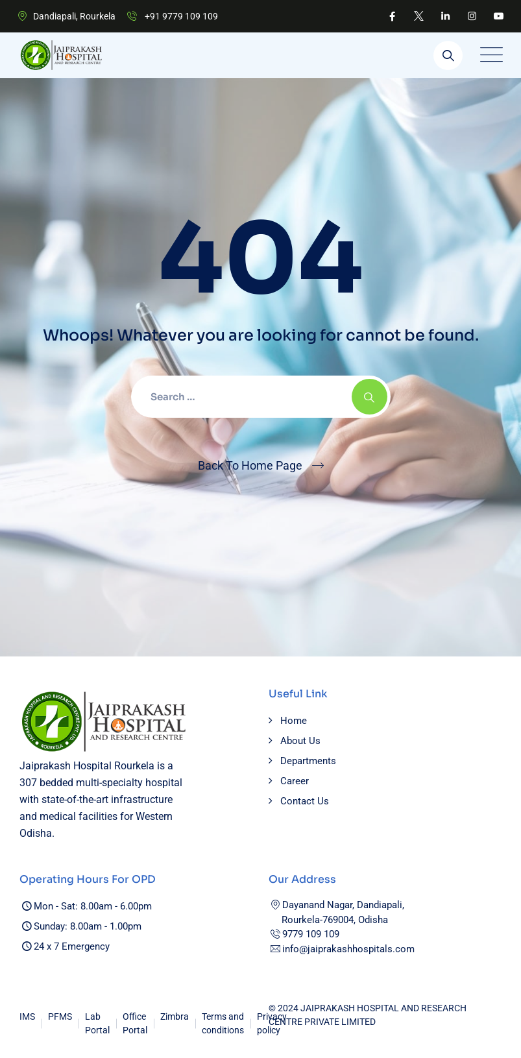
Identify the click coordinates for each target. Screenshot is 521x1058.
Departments (308, 761)
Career (294, 781)
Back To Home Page (250, 465)
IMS (27, 1016)
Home (293, 721)
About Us (300, 741)
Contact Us (304, 801)
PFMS (60, 1016)
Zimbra (174, 1016)
